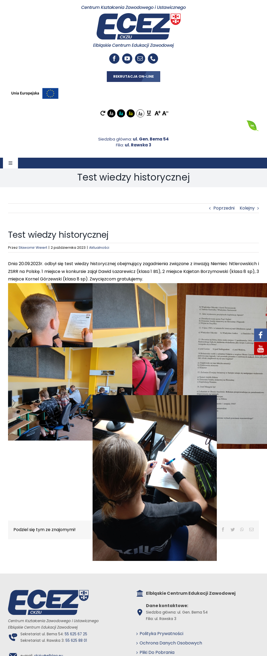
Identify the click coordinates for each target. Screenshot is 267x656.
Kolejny (247, 208)
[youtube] (127, 58)
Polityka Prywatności (161, 633)
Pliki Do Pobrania (157, 652)
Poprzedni (224, 208)
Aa (111, 113)
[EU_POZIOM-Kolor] (35, 87)
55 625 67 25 (76, 634)
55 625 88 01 (76, 640)
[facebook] (114, 58)
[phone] (153, 58)
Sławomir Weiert (33, 247)
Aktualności (99, 247)
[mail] (140, 58)
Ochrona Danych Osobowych (171, 643)
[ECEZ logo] (133, 7)
